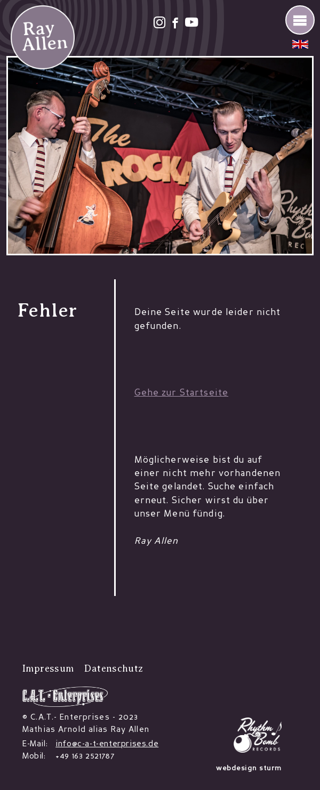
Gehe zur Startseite (181, 393)
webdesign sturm (249, 768)
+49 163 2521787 (84, 757)
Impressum (48, 668)
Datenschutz (113, 668)
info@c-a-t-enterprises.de (106, 744)
